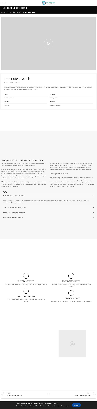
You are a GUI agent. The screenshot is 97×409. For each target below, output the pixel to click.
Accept (76, 405)
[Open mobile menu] (2, 3)
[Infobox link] (26, 279)
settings (65, 406)
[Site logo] (48, 3)
